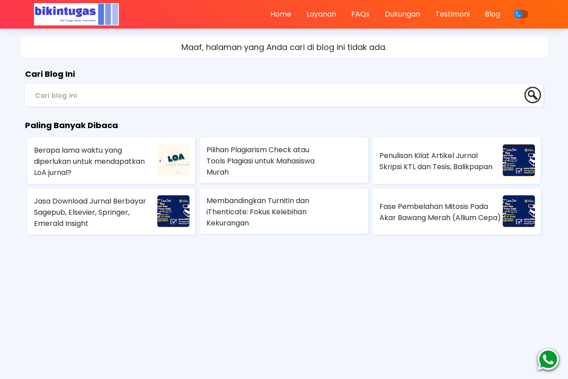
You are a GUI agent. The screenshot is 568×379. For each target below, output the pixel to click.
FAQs (360, 14)
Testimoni (452, 14)
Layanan (321, 14)
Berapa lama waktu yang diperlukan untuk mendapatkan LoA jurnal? (89, 161)
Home (280, 14)
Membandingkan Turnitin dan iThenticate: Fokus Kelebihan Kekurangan (257, 212)
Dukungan (402, 14)
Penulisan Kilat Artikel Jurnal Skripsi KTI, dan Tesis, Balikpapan (435, 161)
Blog (492, 14)
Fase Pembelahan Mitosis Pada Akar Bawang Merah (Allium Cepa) (440, 212)
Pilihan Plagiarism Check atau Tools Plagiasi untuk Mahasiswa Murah (260, 161)
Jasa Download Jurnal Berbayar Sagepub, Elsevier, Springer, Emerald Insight (90, 212)
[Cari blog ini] (275, 95)
